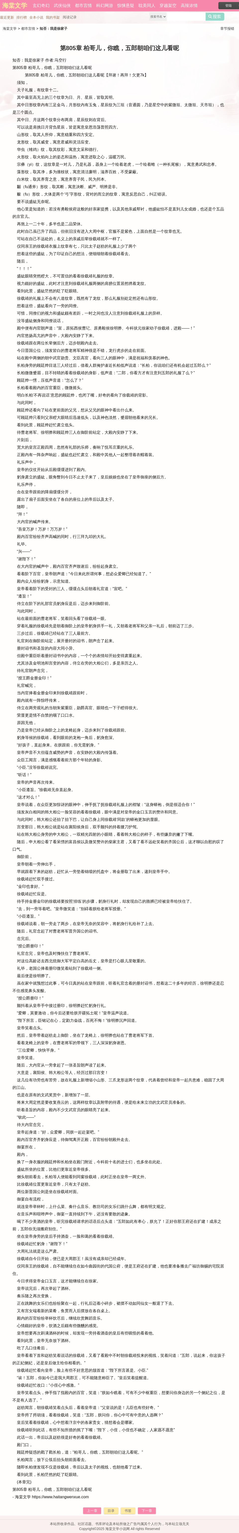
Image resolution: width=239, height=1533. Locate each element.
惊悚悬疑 (125, 5)
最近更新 (7, 17)
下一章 (147, 1511)
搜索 (215, 17)
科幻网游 (104, 5)
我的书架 (53, 17)
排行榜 (21, 17)
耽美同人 (146, 5)
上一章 (92, 1511)
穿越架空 (168, 5)
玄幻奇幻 (41, 5)
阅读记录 (70, 17)
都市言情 (83, 5)
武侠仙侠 (62, 5)
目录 (111, 1511)
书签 (127, 1511)
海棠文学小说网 (117, 1529)
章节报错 (227, 29)
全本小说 (36, 17)
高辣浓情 (189, 5)
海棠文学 (10, 29)
